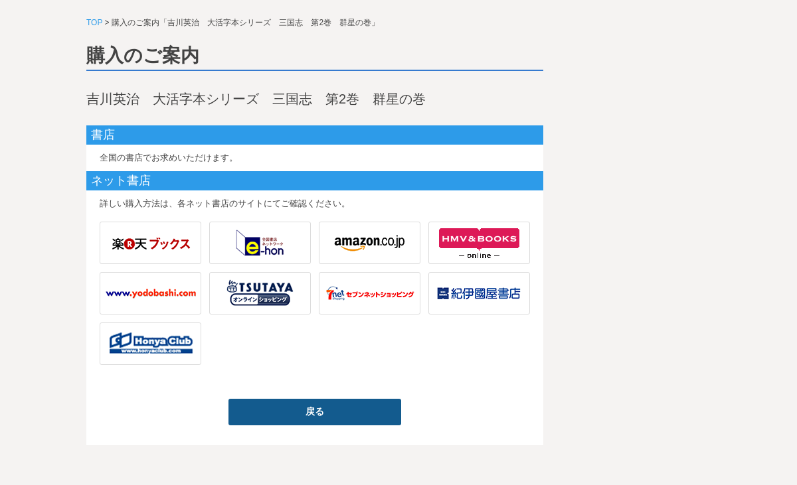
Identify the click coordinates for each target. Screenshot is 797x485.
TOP (94, 22)
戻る (315, 411)
